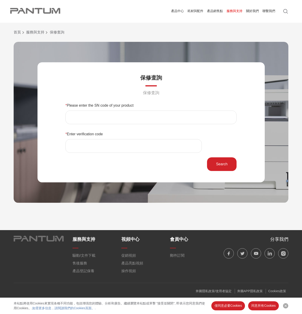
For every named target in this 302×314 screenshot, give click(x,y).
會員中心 (179, 239)
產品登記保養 (83, 271)
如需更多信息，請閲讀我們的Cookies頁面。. (63, 308)
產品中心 (177, 11)
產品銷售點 (215, 11)
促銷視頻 (128, 255)
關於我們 (252, 11)
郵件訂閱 (177, 255)
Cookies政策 (277, 291)
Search (222, 164)
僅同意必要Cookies (228, 305)
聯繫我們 (268, 11)
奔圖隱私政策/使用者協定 (214, 291)
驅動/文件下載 (83, 255)
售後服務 (79, 263)
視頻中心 (130, 239)
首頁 (17, 32)
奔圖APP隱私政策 (250, 291)
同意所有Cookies (263, 305)
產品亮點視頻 (132, 263)
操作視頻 (128, 271)
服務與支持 (234, 11)
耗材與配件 (195, 11)
